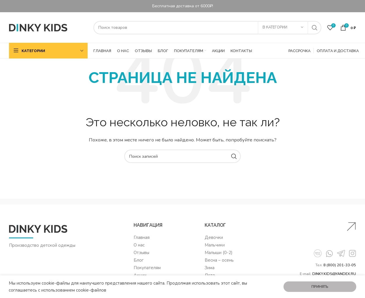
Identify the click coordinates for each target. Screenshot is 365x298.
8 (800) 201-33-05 (339, 265)
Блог (138, 260)
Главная (142, 237)
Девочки (214, 237)
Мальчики (215, 245)
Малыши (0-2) (219, 253)
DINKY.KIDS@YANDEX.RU (334, 273)
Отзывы (141, 253)
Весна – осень (219, 260)
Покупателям (147, 268)
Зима (210, 268)
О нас (139, 245)
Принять (319, 286)
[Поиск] (207, 27)
